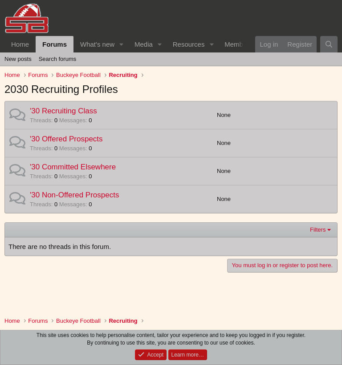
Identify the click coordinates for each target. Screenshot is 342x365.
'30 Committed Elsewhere (73, 167)
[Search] (329, 44)
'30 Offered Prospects (66, 139)
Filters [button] (318, 229)
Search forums (58, 59)
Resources (189, 44)
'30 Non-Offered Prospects (74, 195)
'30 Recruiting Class (63, 111)
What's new (97, 44)
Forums (54, 44)
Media (143, 44)
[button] (121, 44)
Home (20, 44)
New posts (18, 59)
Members (238, 44)
